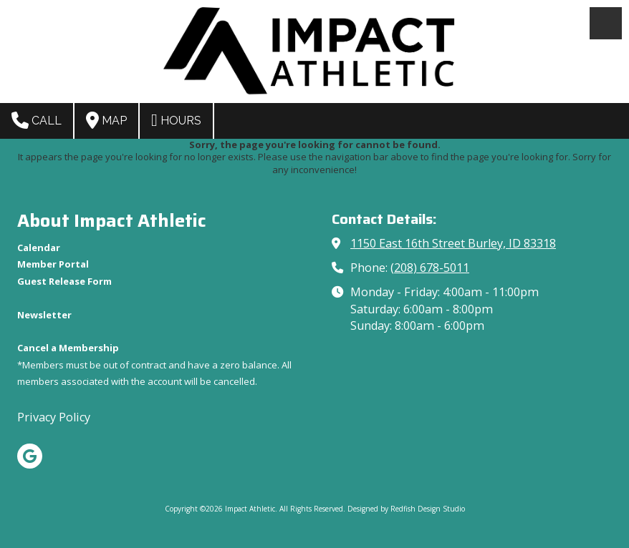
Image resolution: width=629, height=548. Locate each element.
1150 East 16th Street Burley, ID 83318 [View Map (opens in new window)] (453, 243)
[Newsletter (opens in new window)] (44, 314)
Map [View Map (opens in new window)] (106, 120)
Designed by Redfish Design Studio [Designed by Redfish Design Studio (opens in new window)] (406, 509)
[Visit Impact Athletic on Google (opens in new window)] (29, 456)
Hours (176, 120)
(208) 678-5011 (429, 267)
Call (36, 120)
